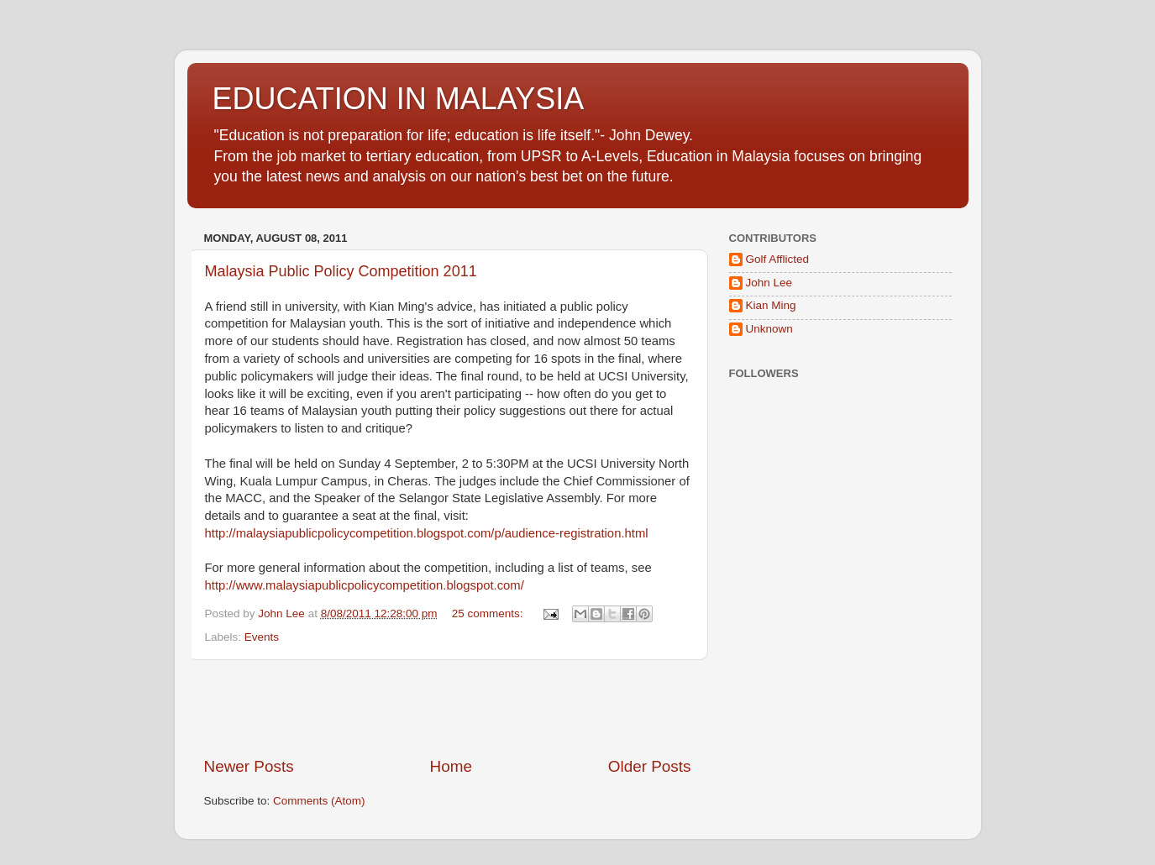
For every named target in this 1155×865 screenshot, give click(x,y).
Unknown (769, 328)
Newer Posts (249, 766)
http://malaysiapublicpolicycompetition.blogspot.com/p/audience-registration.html (426, 533)
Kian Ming (771, 305)
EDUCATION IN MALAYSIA (399, 98)
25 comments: (489, 613)
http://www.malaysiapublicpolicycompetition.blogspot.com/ (364, 585)
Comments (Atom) (319, 800)
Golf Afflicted (778, 259)
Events (261, 637)
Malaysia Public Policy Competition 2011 (341, 271)
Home (451, 766)
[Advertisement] (447, 708)
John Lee (769, 282)
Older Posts (649, 766)
